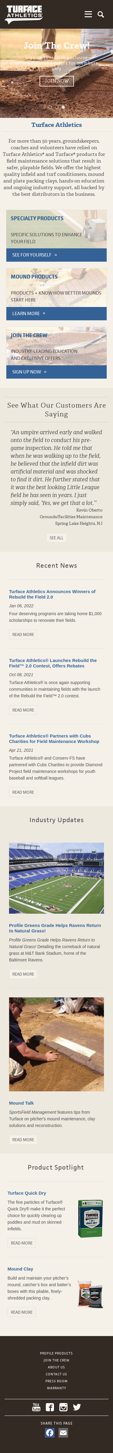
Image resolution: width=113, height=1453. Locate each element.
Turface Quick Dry (27, 1193)
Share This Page (57, 1423)
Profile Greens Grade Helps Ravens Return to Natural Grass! (55, 928)
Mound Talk (21, 1103)
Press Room (56, 1381)
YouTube (36, 1407)
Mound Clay (20, 1268)
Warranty (56, 1388)
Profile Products (56, 1353)
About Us (56, 1367)
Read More (23, 634)
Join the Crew (57, 1360)
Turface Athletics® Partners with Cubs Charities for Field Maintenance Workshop (54, 738)
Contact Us (56, 1374)
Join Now (75, 81)
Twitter (77, 1407)
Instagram (63, 1407)
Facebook (50, 1407)
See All (57, 538)
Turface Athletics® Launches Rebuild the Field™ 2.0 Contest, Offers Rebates (53, 663)
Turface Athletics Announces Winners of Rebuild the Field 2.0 (52, 594)
